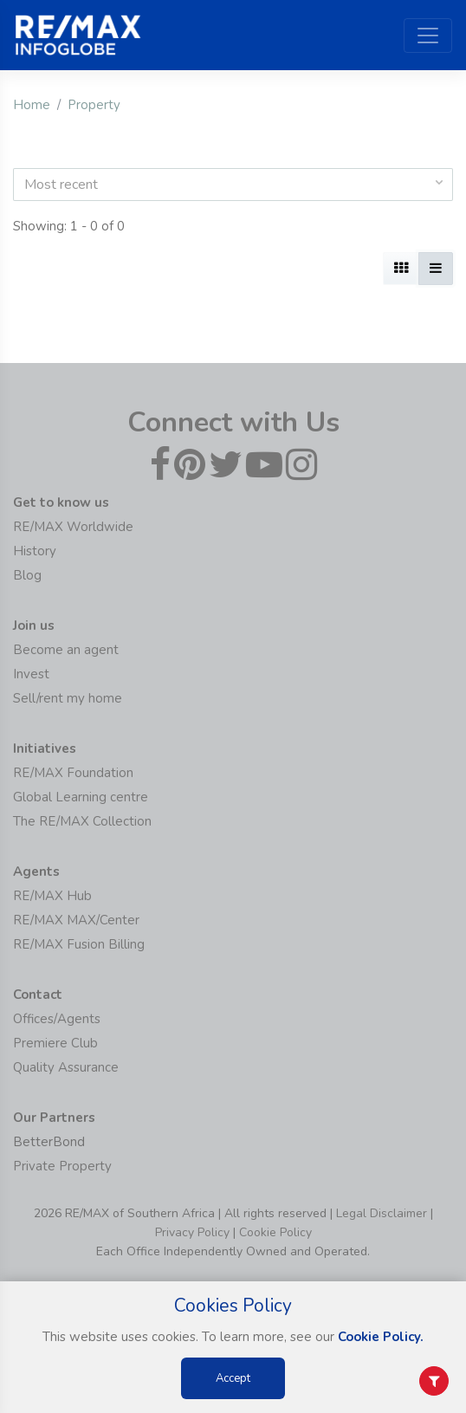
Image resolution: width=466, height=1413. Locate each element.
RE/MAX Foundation (73, 772)
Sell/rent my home (67, 698)
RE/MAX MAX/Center (76, 920)
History (34, 551)
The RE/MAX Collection (82, 821)
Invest (31, 674)
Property (94, 104)
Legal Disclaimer (381, 1213)
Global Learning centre (80, 797)
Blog (27, 575)
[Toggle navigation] (428, 35)
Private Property (62, 1166)
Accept (233, 1378)
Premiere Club (55, 1043)
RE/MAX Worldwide (73, 526)
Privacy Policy (192, 1232)
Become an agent (66, 649)
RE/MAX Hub (52, 895)
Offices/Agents (56, 1018)
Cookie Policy (275, 1232)
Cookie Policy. (381, 1336)
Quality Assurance (66, 1067)
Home (31, 104)
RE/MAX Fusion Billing (79, 944)
